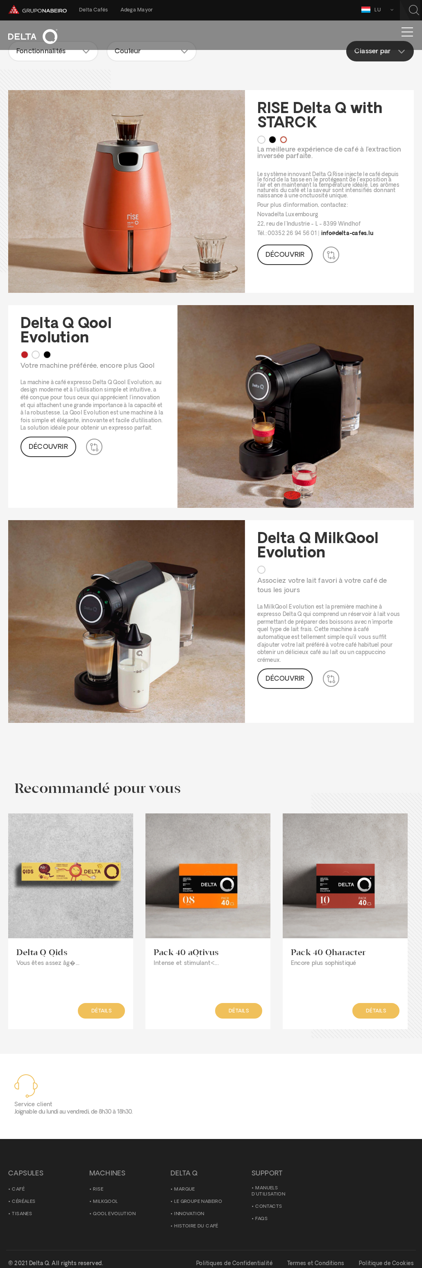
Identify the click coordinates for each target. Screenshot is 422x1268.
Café (18, 1189)
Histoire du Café (196, 1226)
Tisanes (22, 1214)
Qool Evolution (114, 1214)
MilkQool (105, 1202)
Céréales (23, 1202)
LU (379, 10)
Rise (98, 1189)
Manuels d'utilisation (268, 1191)
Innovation (189, 1214)
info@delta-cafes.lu (347, 233)
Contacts (268, 1207)
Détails (101, 1011)
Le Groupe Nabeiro (198, 1202)
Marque (184, 1189)
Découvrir (285, 255)
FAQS (261, 1219)
